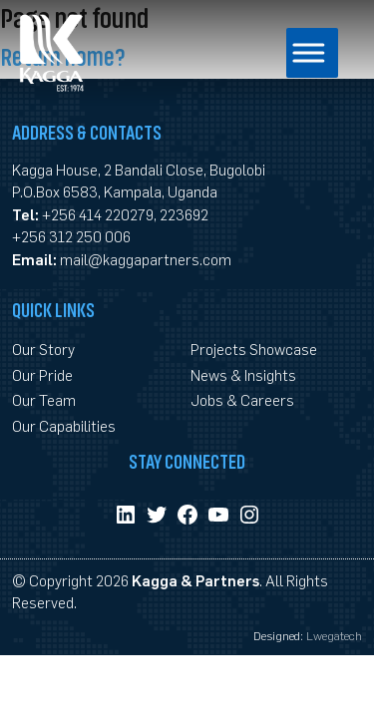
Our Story (43, 348)
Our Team (44, 399)
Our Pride (42, 374)
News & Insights (243, 374)
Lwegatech (334, 635)
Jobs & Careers (242, 399)
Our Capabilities (64, 425)
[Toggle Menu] (293, 52)
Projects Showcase (253, 348)
